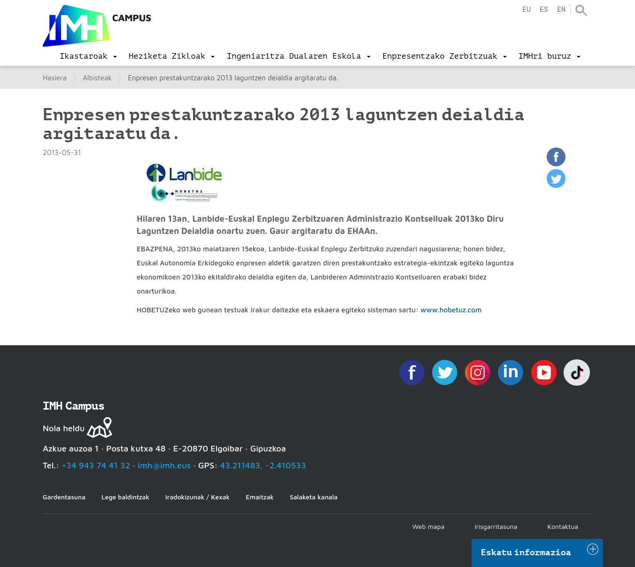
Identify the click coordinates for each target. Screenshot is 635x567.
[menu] (88, 56)
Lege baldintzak (125, 497)
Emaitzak (260, 497)
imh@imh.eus (164, 465)
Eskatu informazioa (526, 552)
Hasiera (55, 78)
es (544, 10)
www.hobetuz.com (450, 310)
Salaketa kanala (314, 497)
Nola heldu (64, 428)
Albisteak (97, 78)
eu (526, 10)
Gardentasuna (64, 497)
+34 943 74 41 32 (96, 465)
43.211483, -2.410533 (263, 465)
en (561, 10)
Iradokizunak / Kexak (197, 497)
